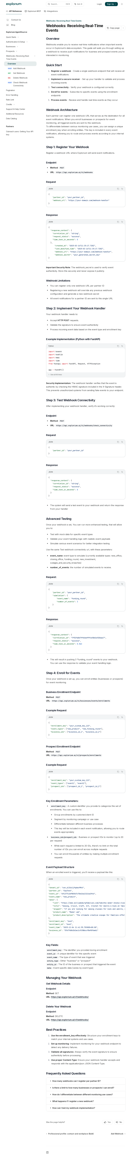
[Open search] (59, 4)
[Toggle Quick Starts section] (20, 37)
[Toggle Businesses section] (20, 46)
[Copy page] (113, 28)
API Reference (14, 12)
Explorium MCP (33, 12)
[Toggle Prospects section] (20, 51)
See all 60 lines (55, 375)
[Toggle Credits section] (20, 104)
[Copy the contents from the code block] (118, 188)
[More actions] (123, 28)
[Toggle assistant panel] (78, 4)
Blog (10, 24)
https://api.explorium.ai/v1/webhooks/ (70, 997)
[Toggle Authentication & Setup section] (20, 42)
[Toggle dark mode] (122, 4)
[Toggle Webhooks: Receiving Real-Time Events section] (20, 57)
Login (99, 4)
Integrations (51, 12)
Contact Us (13, 19)
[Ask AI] (122, 188)
